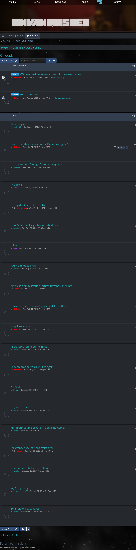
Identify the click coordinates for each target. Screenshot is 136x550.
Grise (15, 188)
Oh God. (16, 387)
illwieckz (17, 78)
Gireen (16, 289)
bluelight (16, 167)
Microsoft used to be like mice (29, 346)
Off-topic (6, 55)
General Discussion (62, 98)
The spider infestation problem (29, 205)
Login (17, 40)
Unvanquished (15, 35)
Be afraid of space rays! (25, 508)
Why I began (18, 124)
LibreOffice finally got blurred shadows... (35, 225)
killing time (22, 208)
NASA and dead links (23, 265)
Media (12, 2)
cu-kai (19, 451)
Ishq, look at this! (21, 326)
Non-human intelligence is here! (30, 468)
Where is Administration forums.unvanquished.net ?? (43, 286)
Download (60, 2)
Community (59, 78)
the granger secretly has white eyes (32, 447)
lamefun (16, 228)
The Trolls (16, 184)
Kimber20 (17, 127)
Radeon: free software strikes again (32, 367)
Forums (117, 2)
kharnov (17, 98)
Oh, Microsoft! (19, 407)
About (85, 2)
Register (29, 40)
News (36, 2)
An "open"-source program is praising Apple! (38, 427)
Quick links (3, 36)
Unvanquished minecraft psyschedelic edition (38, 306)
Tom (15, 390)
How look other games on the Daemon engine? (39, 144)
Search (6, 40)
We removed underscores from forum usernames (50, 74)
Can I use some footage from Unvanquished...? (39, 164)
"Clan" (14, 245)
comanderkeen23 (20, 491)
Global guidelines (30, 94)
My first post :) (19, 488)
